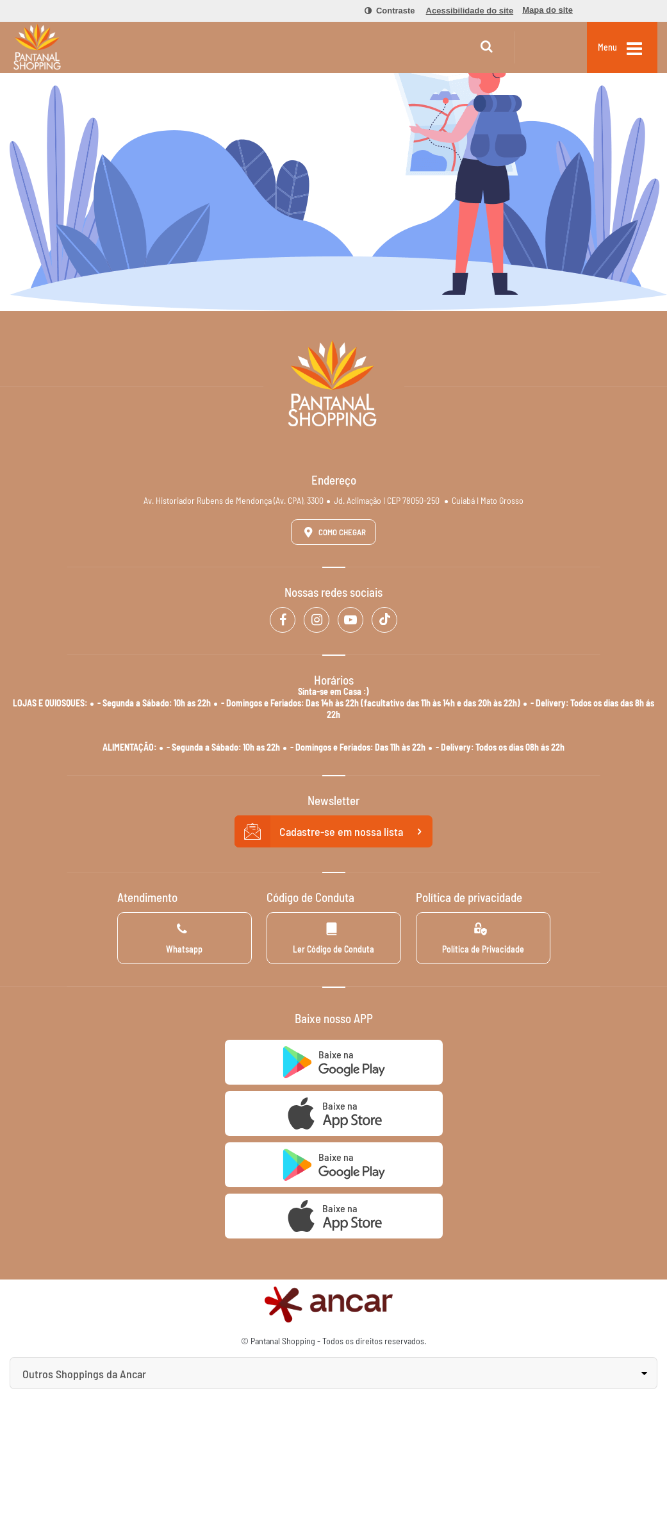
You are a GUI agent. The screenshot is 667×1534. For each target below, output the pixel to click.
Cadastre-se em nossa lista (334, 831)
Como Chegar (332, 532)
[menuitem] (382, 11)
